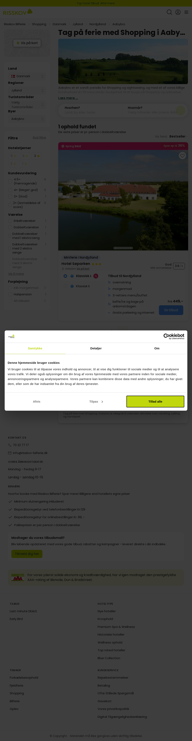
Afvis (36, 401)
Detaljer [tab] (96, 348)
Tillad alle (155, 401)
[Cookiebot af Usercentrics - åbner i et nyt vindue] (166, 337)
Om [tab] (156, 348)
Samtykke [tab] (35, 348)
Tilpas (96, 401)
